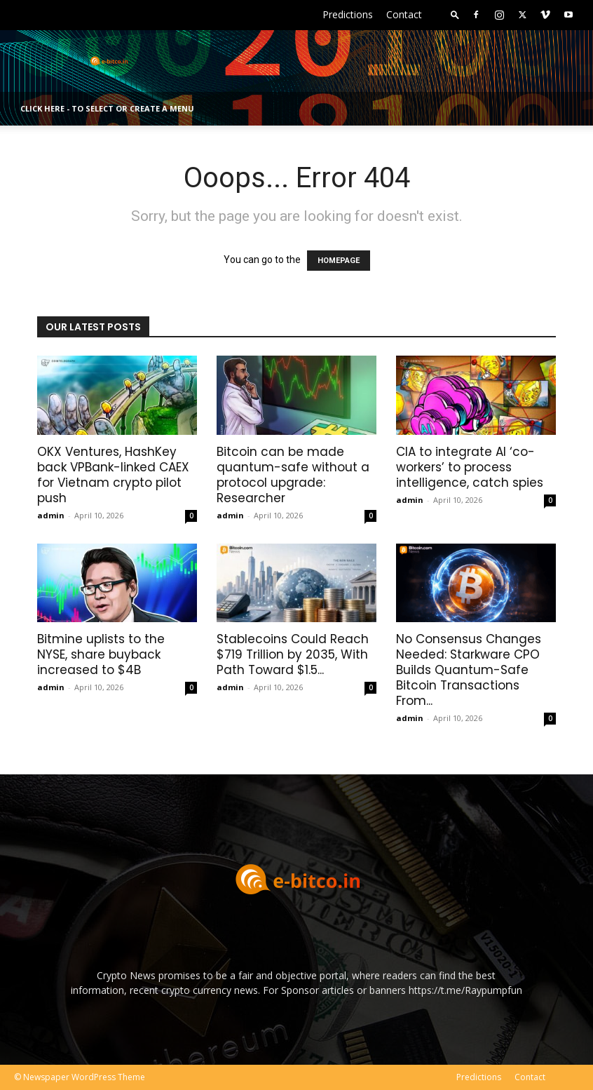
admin (50, 515)
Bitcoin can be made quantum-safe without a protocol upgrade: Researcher (293, 474)
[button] (454, 14)
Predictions (347, 14)
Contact (404, 14)
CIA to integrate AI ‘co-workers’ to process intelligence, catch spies (469, 467)
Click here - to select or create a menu (107, 108)
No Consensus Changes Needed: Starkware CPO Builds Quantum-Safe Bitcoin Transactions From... (468, 670)
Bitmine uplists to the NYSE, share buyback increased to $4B (101, 654)
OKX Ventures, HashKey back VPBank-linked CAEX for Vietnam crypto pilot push (113, 474)
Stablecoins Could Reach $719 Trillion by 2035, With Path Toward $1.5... (293, 654)
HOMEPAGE (339, 260)
